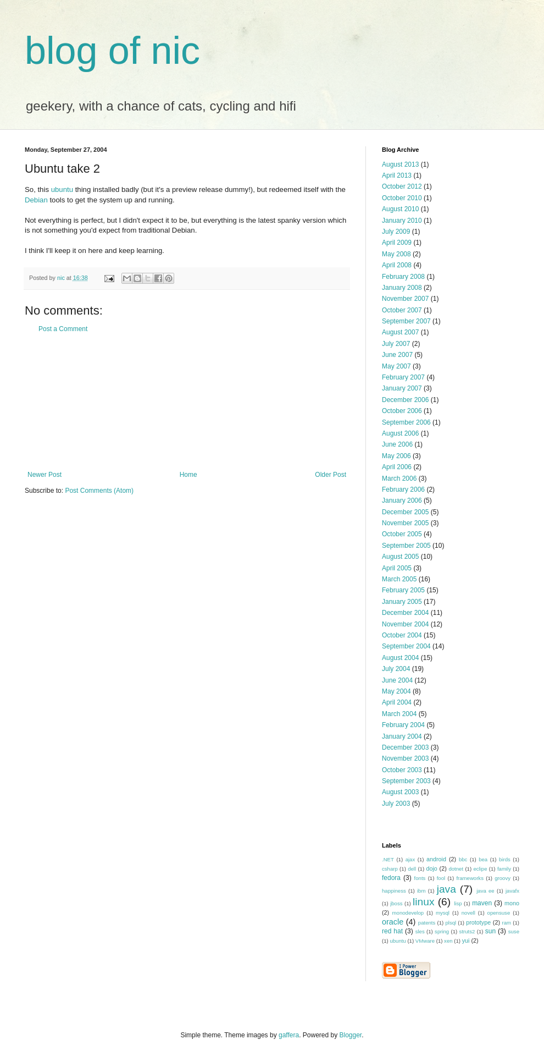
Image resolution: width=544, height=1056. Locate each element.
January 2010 (402, 220)
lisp (458, 903)
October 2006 (402, 411)
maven (482, 903)
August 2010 (400, 209)
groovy (502, 878)
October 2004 (402, 635)
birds (504, 859)
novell (468, 913)
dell (412, 869)
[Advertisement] (187, 402)
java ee (485, 891)
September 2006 (406, 422)
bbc (463, 859)
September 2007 (406, 321)
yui (466, 940)
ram (507, 923)
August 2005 (400, 556)
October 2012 (402, 186)
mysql (442, 913)
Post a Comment (62, 329)
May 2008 (396, 254)
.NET (388, 859)
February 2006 (403, 489)
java (446, 889)
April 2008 (397, 265)
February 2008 (403, 276)
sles (420, 931)
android (436, 859)
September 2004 (406, 646)
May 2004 (396, 691)
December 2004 (405, 613)
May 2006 (396, 456)
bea (483, 859)
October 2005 (402, 534)
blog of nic (112, 50)
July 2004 (396, 669)
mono (511, 903)
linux (423, 902)
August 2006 (400, 433)
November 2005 (405, 523)
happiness (394, 891)
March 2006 (399, 478)
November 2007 (405, 298)
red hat (392, 931)
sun (490, 931)
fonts (420, 878)
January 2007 (402, 388)
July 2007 (396, 344)
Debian (36, 200)
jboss (396, 903)
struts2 (467, 931)
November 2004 (405, 624)
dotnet (455, 869)
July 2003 (396, 803)
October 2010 (402, 198)
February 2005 (403, 590)
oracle (392, 921)
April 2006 (397, 467)
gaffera (289, 1035)
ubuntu (62, 189)
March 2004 (399, 714)
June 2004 (397, 680)
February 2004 (403, 725)
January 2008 (402, 288)
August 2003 (400, 792)
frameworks (470, 878)
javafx (512, 891)
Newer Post (44, 475)
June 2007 (397, 355)
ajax (410, 859)
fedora (391, 878)
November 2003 (405, 758)
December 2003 (405, 747)
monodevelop (408, 913)
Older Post (330, 475)
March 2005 (399, 579)
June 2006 (397, 444)
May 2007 (396, 366)
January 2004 (402, 736)
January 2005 (402, 602)
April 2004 (397, 702)
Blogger (351, 1035)
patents (426, 923)
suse (513, 931)
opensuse (498, 913)
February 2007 (403, 377)
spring (442, 931)
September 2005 (406, 545)
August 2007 (400, 332)
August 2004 (400, 658)
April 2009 (397, 242)
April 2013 (397, 175)
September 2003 (406, 781)
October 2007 (402, 310)
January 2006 (402, 500)
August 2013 (400, 164)
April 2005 (397, 568)
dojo (431, 868)
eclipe (480, 869)
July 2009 (396, 231)
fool (441, 878)
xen (448, 941)
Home (188, 475)
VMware (425, 941)
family (504, 869)
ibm (421, 891)
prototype (478, 922)
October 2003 (402, 770)
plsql (450, 923)
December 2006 (405, 400)
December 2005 (405, 512)
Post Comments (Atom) (99, 490)
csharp (390, 869)
